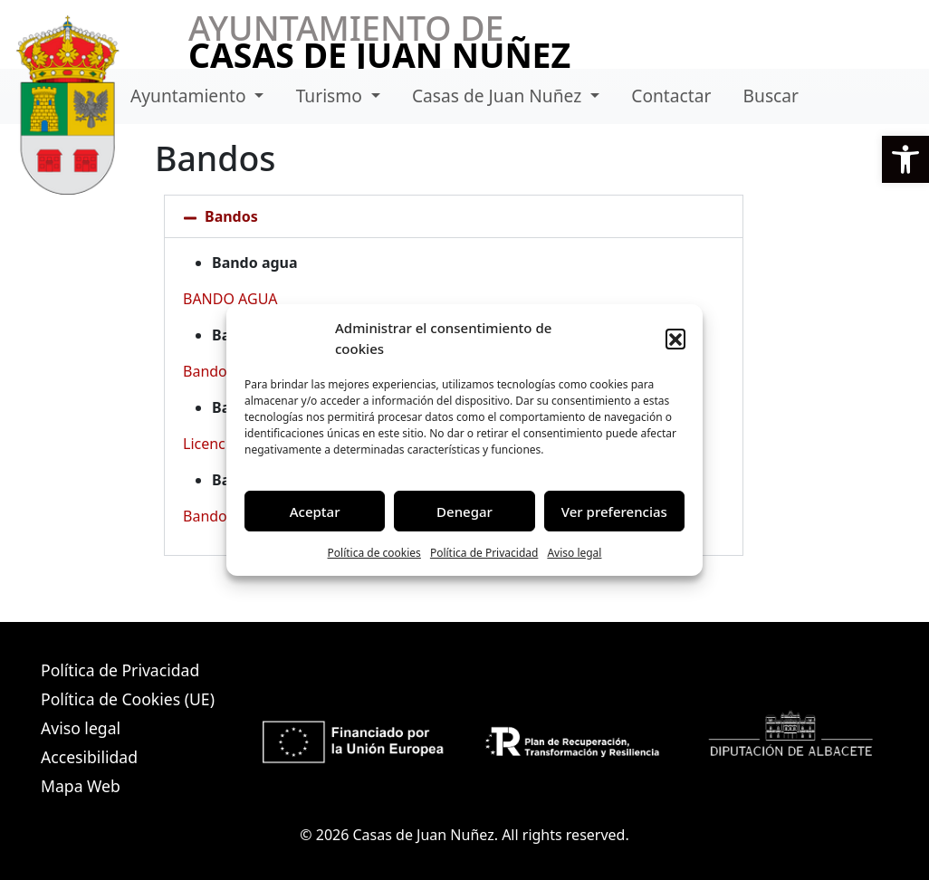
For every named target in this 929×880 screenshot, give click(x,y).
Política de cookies (374, 552)
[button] (905, 159)
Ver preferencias (614, 511)
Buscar (771, 95)
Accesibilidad (89, 757)
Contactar (671, 95)
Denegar (464, 511)
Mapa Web (80, 786)
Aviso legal (574, 552)
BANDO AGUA (230, 299)
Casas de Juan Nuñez (499, 95)
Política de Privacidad (484, 552)
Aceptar (315, 511)
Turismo (331, 95)
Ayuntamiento (190, 95)
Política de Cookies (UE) (128, 699)
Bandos (231, 216)
